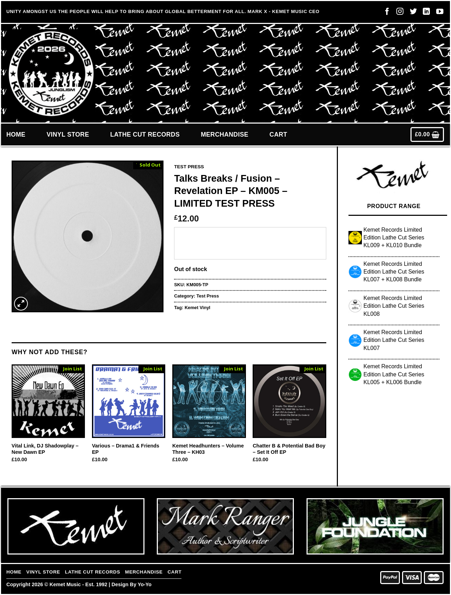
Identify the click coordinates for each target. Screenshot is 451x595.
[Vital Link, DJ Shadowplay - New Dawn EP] (48, 401)
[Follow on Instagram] (398, 13)
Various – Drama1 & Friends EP (125, 449)
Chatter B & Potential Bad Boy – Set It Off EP (289, 449)
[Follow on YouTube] (438, 13)
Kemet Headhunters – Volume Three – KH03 (208, 449)
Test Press (189, 166)
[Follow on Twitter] (411, 13)
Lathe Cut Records (145, 134)
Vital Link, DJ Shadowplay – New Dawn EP (45, 449)
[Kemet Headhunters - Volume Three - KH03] (209, 401)
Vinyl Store (68, 134)
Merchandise (224, 134)
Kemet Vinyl (197, 307)
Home (15, 134)
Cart (278, 134)
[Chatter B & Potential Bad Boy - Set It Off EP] (289, 401)
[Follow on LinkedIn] (424, 13)
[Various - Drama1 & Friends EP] (129, 401)
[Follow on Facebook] (385, 13)
